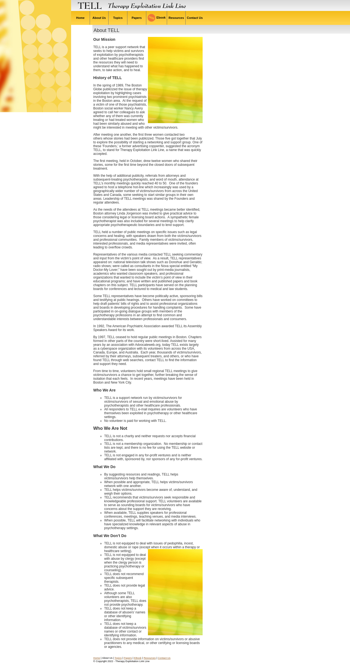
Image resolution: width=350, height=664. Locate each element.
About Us (99, 17)
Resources (176, 17)
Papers (137, 17)
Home (80, 17)
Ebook (156, 17)
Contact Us (195, 17)
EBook (137, 658)
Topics (118, 17)
